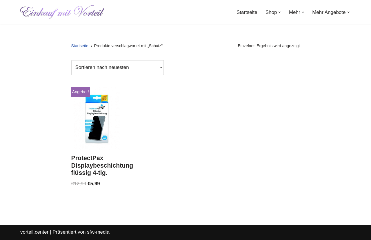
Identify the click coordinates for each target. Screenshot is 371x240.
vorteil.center (34, 232)
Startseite (247, 12)
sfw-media (98, 232)
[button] (279, 12)
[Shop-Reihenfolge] (117, 67)
